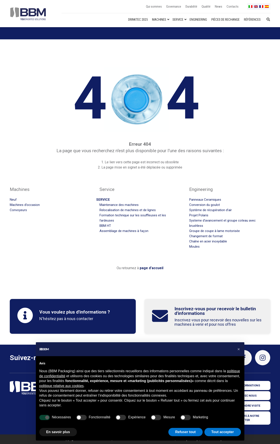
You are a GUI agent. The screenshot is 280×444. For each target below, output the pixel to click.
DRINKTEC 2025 (138, 20)
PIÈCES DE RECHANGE (225, 20)
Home (14, 33)
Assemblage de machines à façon (123, 231)
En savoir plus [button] (58, 432)
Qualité (206, 6)
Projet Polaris (198, 215)
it (251, 8)
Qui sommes (154, 6)
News (218, 6)
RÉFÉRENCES (252, 20)
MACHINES (159, 20)
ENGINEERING (198, 20)
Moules (194, 247)
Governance (173, 6)
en (256, 8)
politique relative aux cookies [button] (61, 386)
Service (103, 200)
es (267, 8)
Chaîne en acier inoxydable (208, 241)
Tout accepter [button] (222, 432)
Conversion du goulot (204, 205)
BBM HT (105, 226)
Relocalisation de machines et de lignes (127, 210)
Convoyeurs (18, 210)
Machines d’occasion (25, 205)
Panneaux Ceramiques (205, 200)
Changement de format (206, 236)
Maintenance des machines (119, 205)
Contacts (233, 6)
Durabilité (191, 6)
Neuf (13, 200)
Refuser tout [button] (185, 432)
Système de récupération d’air (210, 210)
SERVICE (177, 20)
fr (261, 8)
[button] (238, 349)
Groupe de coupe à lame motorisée (214, 231)
